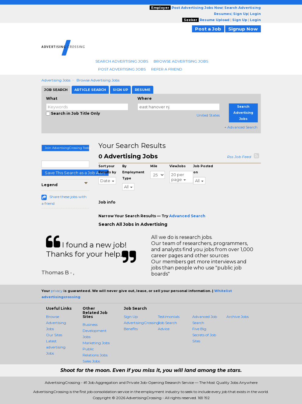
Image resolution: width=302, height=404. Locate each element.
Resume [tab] (143, 90)
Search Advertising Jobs (121, 61)
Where (144, 98)
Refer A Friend (166, 69)
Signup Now (243, 29)
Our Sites (54, 335)
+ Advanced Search (241, 127)
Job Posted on (203, 169)
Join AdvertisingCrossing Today (67, 148)
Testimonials (168, 316)
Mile (153, 166)
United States (208, 115)
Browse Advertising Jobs (181, 61)
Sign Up (131, 316)
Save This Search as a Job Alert (75, 172)
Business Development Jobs (95, 330)
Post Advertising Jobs (122, 69)
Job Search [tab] (56, 90)
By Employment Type (133, 172)
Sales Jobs (91, 361)
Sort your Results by (107, 169)
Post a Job (208, 29)
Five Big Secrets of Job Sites (204, 334)
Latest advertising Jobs (56, 347)
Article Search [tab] (90, 90)
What (51, 98)
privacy (56, 291)
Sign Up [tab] (120, 90)
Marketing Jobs (96, 343)
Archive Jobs (237, 316)
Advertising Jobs (55, 80)
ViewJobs (177, 166)
